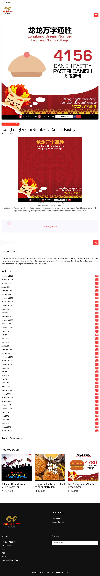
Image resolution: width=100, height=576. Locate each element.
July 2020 (5, 335)
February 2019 (7, 390)
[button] (96, 15)
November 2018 (7, 401)
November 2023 (7, 280)
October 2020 (6, 324)
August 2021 (6, 309)
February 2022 (7, 291)
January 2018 (6, 427)
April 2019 (5, 383)
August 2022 (6, 287)
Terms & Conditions (58, 522)
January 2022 (6, 294)
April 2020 (5, 346)
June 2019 (5, 375)
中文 (3, 553)
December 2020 (7, 320)
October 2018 (6, 405)
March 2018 (6, 423)
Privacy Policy (57, 518)
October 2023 (6, 283)
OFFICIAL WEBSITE (8, 542)
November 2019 (7, 361)
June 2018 (5, 416)
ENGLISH (5, 549)
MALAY (4, 556)
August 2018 (6, 412)
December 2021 (7, 298)
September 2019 (7, 364)
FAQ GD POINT (7, 546)
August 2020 (6, 331)
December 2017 (7, 431)
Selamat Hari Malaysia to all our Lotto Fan (15, 485)
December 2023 (7, 276)
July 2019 (5, 372)
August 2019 (6, 368)
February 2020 (7, 350)
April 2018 (5, 420)
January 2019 (6, 394)
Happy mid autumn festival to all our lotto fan (50, 485)
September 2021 (7, 305)
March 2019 (6, 386)
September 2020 (7, 328)
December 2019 (7, 357)
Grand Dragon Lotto (50, 227)
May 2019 (5, 379)
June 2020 (5, 339)
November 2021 (7, 302)
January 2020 (6, 353)
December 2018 (7, 397)
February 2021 (7, 317)
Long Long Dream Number (10, 124)
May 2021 (5, 313)
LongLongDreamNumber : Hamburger (82, 485)
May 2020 (5, 342)
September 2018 (7, 409)
